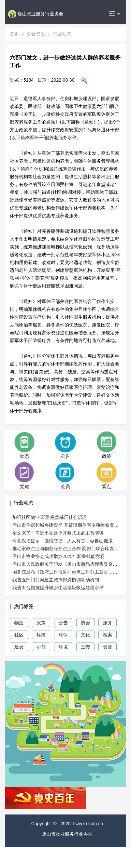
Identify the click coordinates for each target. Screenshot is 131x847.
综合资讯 (36, 33)
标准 (41, 634)
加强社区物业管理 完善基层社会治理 (49, 517)
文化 (85, 634)
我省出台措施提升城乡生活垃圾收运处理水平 (58, 587)
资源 (107, 646)
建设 (18, 646)
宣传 (85, 646)
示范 (41, 646)
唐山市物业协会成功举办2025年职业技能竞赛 (58, 556)
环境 (63, 646)
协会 (85, 622)
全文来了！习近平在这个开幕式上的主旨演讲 (58, 533)
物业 (18, 622)
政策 (41, 622)
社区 (18, 634)
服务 (107, 622)
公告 (63, 622)
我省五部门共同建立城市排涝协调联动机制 (55, 579)
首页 (14, 33)
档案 (107, 634)
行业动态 (62, 33)
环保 (63, 634)
